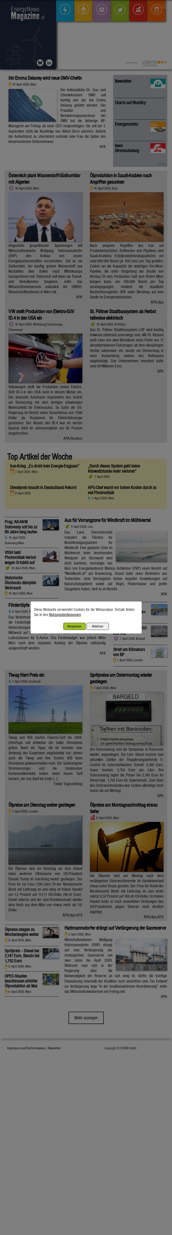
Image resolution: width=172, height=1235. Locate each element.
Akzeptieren (74, 626)
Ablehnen (97, 626)
